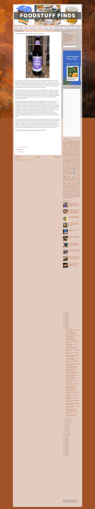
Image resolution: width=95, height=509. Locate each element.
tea (79, 195)
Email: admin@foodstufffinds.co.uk (70, 35)
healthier (73, 182)
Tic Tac (71, 165)
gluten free (75, 180)
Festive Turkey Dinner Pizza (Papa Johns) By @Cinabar (72, 373)
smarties (69, 193)
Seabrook (73, 163)
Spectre (26, 147)
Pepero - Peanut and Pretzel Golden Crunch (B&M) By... (72, 331)
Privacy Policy (33, 28)
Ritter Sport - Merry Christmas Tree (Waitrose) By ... (72, 381)
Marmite (78, 154)
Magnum (66, 154)
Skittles (78, 163)
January (67, 435)
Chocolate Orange (67, 143)
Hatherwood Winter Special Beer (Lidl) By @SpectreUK (71, 348)
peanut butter (70, 191)
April (66, 430)
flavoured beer (68, 179)
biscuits (78, 168)
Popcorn (65, 160)
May (66, 428)
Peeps (77, 158)
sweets (66, 195)
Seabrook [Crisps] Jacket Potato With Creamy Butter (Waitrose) (73, 224)
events (72, 178)
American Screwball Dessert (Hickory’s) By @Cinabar (74, 237)
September (67, 421)
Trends (76, 165)
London (74, 153)
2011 (65, 449)
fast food (78, 178)
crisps (78, 175)
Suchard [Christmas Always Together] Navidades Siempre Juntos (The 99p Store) (73, 265)
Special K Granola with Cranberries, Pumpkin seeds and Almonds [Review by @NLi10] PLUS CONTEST (74, 211)
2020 (65, 325)
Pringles (78, 160)
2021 (65, 323)
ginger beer (77, 179)
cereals (71, 171)
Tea (73, 28)
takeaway (74, 195)
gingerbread (67, 180)
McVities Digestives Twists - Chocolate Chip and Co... (70, 370)
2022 (65, 321)
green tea (65, 182)
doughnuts (78, 176)
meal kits (78, 186)
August (66, 423)
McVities (72, 155)
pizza (66, 192)
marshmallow (70, 186)
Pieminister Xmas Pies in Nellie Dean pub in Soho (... (71, 384)
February (67, 433)
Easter (72, 145)
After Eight (65, 141)
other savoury (71, 190)
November (67, 417)
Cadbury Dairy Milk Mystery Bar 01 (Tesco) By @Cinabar (74, 250)
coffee (64, 175)
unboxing (68, 196)
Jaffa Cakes (67, 150)
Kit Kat (64, 153)
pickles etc (78, 191)
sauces (64, 193)
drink (66, 178)
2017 (65, 439)
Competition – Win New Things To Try (73, 230)
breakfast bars (69, 170)
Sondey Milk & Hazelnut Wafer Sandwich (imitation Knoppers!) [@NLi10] (73, 244)
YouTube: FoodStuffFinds (68, 40)
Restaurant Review (76, 162)
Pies (69, 159)
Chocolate (40, 28)
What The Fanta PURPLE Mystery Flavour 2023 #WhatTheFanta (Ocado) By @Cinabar (74, 205)
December (67, 328)
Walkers (69, 167)
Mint (77, 155)
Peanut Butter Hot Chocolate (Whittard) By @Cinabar (71, 410)
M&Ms (78, 153)
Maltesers (72, 154)
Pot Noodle (72, 160)
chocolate (68, 173)
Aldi (69, 141)
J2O (79, 149)
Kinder (77, 151)
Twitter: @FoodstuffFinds (68, 39)
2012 (65, 448)
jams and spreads (67, 184)
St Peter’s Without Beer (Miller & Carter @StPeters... (71, 379)
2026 (65, 314)
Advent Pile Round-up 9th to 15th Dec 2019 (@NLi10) (71, 376)
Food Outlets (67, 28)
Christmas (23, 147)
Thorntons (65, 165)
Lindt (70, 153)
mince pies (77, 187)
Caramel (75, 142)
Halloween (72, 148)
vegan (74, 196)
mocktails (66, 188)
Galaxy (71, 146)
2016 (65, 441)
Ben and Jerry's (77, 141)
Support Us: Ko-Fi (66, 41)
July (66, 424)
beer (19, 147)
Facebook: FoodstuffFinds (68, 36)
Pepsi (64, 159)
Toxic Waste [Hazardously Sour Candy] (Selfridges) (73, 217)
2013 (65, 446)
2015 (65, 442)
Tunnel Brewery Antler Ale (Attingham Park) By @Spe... (71, 339)
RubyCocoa (67, 163)
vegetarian (65, 197)
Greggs (76, 146)
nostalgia (77, 188)
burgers (76, 170)
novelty (64, 190)
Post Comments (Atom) (25, 159)
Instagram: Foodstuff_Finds (68, 37)
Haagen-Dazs (65, 148)
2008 (65, 455)
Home (16, 28)
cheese (78, 171)
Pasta (72, 158)
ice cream (74, 183)
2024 (65, 318)
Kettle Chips (71, 151)
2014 (65, 444)
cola (71, 175)
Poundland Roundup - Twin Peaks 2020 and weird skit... (72, 336)
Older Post (57, 157)
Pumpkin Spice (67, 162)
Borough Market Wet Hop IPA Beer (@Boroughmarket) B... (72, 359)
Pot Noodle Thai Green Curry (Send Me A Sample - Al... (72, 407)
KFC (77, 150)
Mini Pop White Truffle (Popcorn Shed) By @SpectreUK (71, 387)
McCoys (66, 155)
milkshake (71, 187)
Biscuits (56, 28)
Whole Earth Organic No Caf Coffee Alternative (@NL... (72, 404)
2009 (65, 453)
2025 (65, 316)
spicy (79, 193)
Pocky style (75, 159)
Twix (64, 167)
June (66, 426)
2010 (65, 451)
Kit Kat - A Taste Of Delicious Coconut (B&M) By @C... (71, 333)
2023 (65, 320)
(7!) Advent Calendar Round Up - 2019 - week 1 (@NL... (71, 415)
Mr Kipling (65, 156)
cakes (64, 171)
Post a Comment (20, 151)
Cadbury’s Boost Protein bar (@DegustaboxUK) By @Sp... (71, 367)
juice (74, 184)
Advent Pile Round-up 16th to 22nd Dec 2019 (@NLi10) (72, 356)
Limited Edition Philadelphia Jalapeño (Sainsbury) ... (70, 390)
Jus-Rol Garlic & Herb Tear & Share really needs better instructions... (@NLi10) (73, 257)
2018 (65, 437)
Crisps (46, 28)
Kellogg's (65, 151)
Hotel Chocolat (73, 149)
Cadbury (67, 142)
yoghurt (70, 197)
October (67, 419)
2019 (65, 327)
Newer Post (18, 157)
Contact (26, 28)
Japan (73, 150)
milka (66, 187)
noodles (71, 188)
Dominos (67, 145)
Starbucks (75, 164)
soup (74, 193)
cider (77, 173)
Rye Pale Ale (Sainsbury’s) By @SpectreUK (71, 398)
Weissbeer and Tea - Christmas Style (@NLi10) (71, 345)
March (66, 431)
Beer (61, 28)
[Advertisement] (35, 137)
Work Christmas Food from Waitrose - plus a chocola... (72, 364)
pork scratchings (74, 192)
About (21, 28)
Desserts (78, 28)
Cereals (51, 28)
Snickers (67, 164)
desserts (69, 176)
